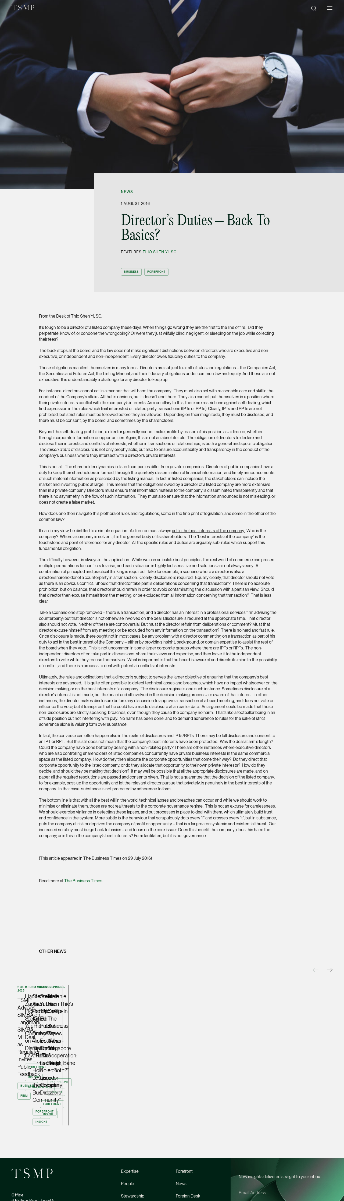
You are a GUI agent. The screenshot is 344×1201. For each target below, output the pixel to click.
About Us (129, 1131)
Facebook (20, 1193)
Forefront (184, 1094)
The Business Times (83, 880)
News (127, 192)
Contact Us (186, 1144)
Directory (184, 1131)
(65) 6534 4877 (25, 1145)
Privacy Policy (304, 1127)
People (127, 1107)
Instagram (44, 1193)
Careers (128, 1144)
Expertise (130, 1094)
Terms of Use (131, 1193)
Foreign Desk (188, 1119)
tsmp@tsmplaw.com (29, 1150)
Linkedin (69, 1193)
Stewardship (132, 1119)
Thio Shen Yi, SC (160, 252)
